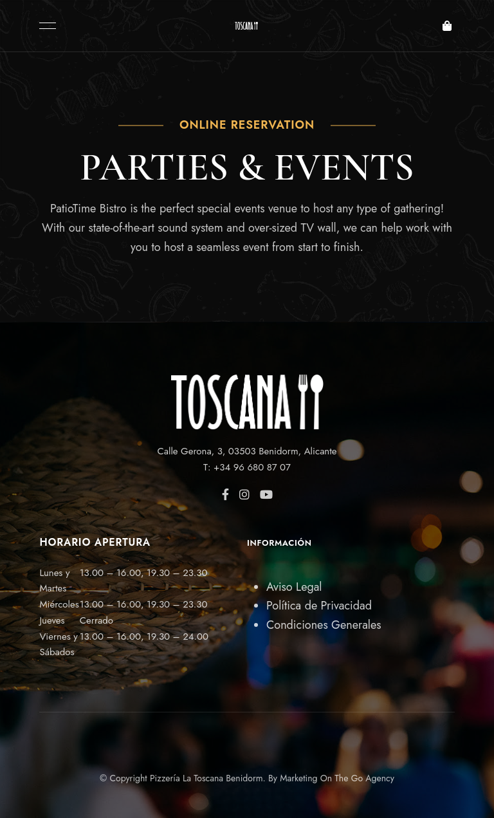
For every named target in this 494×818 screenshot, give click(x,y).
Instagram (244, 494)
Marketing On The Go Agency (337, 778)
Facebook (225, 494)
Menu (44, 26)
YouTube (266, 494)
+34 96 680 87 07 (252, 467)
